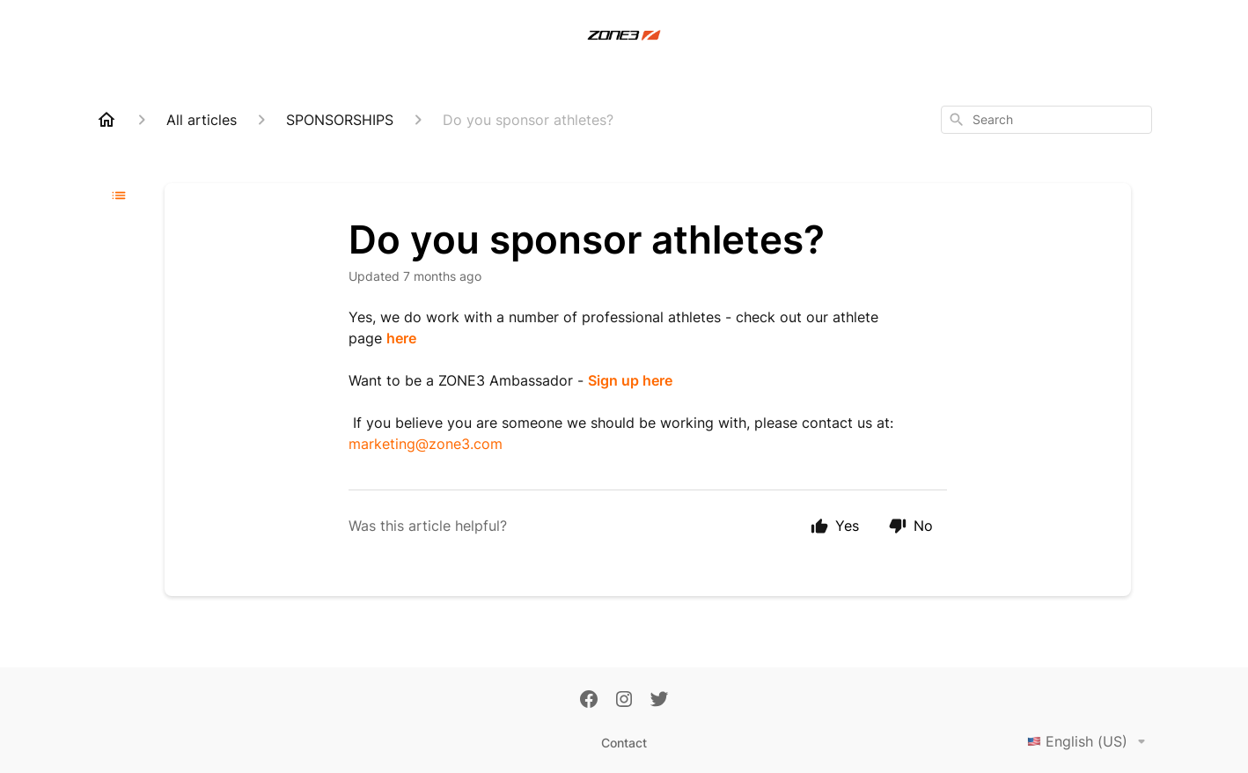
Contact (624, 742)
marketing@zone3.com (426, 444)
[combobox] (1046, 120)
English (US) (1089, 741)
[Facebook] (588, 700)
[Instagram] (624, 700)
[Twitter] (659, 700)
